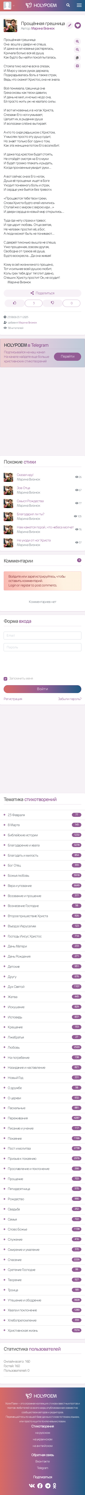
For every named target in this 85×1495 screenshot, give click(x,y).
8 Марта (42, 825)
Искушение (42, 1007)
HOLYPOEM (15, 345)
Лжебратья (42, 1037)
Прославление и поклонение (42, 1169)
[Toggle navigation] (79, 5)
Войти (42, 689)
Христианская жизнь (42, 1330)
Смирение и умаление (42, 1249)
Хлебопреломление (42, 1320)
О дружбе (42, 1088)
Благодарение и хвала (42, 845)
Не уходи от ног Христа (34, 540)
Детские (42, 966)
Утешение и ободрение (42, 1300)
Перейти (67, 356)
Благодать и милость (42, 855)
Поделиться (42, 293)
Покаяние (42, 1138)
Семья (42, 1219)
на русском (42, 1433)
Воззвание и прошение (42, 896)
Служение (42, 1239)
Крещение (42, 1027)
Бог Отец (42, 865)
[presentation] (38, 664)
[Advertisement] (42, 413)
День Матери (42, 946)
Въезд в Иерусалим (42, 926)
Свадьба (42, 1209)
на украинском (42, 1439)
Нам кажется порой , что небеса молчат (45, 527)
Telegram (42, 1468)
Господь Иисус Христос (42, 936)
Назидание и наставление (42, 1067)
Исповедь (42, 1017)
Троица (42, 1290)
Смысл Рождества (30, 501)
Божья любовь (42, 875)
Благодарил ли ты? (30, 514)
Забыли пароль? (69, 699)
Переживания (42, 1118)
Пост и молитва (42, 1148)
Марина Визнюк (42, 28)
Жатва (42, 997)
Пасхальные (42, 1108)
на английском (42, 1446)
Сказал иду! (25, 475)
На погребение (42, 1057)
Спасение (42, 1260)
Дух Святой (42, 986)
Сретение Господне (42, 1270)
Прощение (42, 1179)
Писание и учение (42, 1128)
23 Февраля (42, 815)
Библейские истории (42, 835)
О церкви (42, 1098)
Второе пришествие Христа (42, 916)
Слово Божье (42, 1229)
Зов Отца (23, 488)
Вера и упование (42, 885)
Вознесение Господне (42, 906)
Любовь (42, 1047)
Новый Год (42, 1078)
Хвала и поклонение (42, 1310)
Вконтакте (42, 1461)
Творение (42, 1280)
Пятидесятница (42, 1189)
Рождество (42, 1199)
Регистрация (13, 699)
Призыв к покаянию (42, 1158)
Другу (42, 977)
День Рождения (42, 956)
